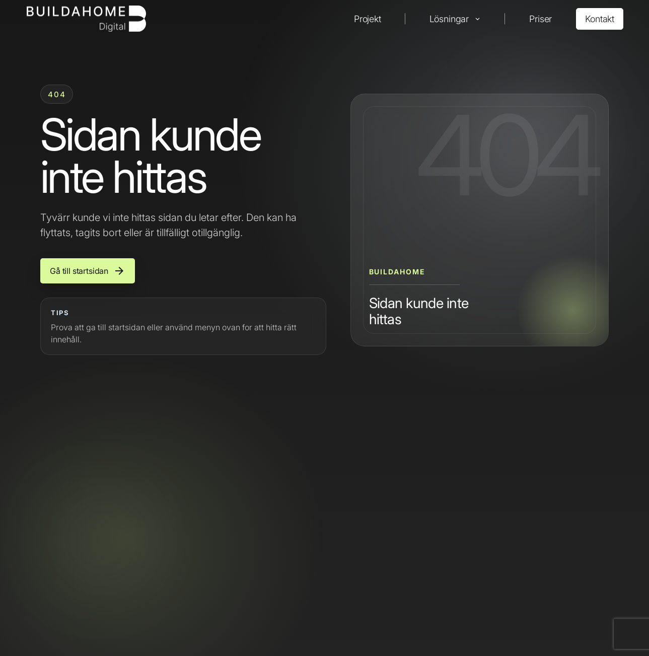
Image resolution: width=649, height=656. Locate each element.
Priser (540, 19)
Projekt (367, 19)
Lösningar (449, 19)
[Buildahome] (86, 19)
